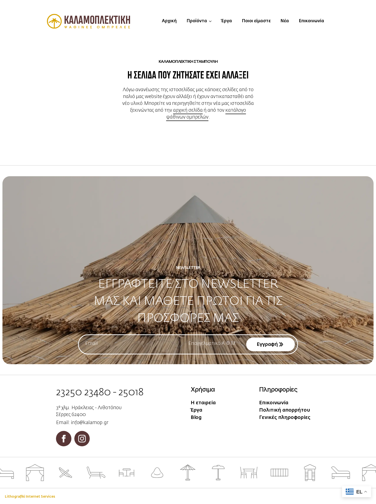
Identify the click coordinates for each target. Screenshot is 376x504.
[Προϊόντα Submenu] (211, 21)
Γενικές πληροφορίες (284, 417)
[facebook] (63, 438)
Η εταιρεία (203, 402)
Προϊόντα (197, 21)
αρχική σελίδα (188, 110)
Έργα (226, 21)
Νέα (284, 21)
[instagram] (82, 438)
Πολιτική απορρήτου (284, 410)
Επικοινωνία (311, 21)
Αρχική (169, 21)
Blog (196, 417)
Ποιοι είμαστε (256, 21)
